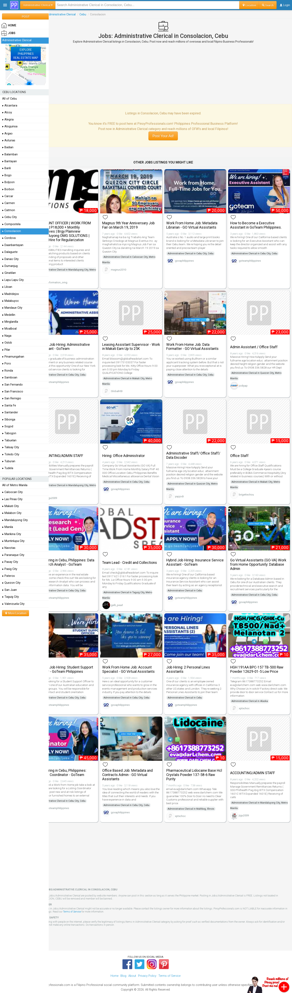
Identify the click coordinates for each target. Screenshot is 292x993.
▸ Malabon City (11, 513)
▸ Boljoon (8, 182)
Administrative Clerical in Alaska (253, 692)
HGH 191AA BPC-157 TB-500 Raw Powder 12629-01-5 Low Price (260, 660)
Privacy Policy (147, 964)
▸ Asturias (8, 140)
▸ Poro (6, 363)
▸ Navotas (8, 548)
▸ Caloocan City (12, 492)
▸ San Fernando (12, 384)
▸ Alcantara (9, 105)
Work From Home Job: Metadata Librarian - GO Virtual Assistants (198, 222)
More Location (15, 613)
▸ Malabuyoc (10, 301)
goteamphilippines (254, 261)
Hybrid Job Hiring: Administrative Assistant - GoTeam (78, 341)
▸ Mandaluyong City (15, 520)
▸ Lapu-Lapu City (13, 280)
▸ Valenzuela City (13, 604)
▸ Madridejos (10, 294)
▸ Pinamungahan (13, 356)
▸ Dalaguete (10, 252)
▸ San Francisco (12, 391)
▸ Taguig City (10, 597)
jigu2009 (66, 490)
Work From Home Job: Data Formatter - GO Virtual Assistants (199, 341)
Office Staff (243, 448)
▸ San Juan (9, 590)
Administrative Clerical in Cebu (192, 585)
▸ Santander (10, 412)
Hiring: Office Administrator (134, 448)
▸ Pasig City (9, 569)
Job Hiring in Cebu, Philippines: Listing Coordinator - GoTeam (77, 761)
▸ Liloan (7, 287)
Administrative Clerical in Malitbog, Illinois (198, 797)
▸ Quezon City (11, 583)
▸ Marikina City (11, 534)
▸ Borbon (8, 189)
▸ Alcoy (7, 112)
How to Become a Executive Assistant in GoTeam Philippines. (259, 222)
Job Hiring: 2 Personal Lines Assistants (195, 660)
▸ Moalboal (9, 328)
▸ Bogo (7, 175)
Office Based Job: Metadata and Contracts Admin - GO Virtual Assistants (138, 763)
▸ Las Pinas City (12, 499)
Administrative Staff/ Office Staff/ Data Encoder (200, 448)
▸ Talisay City (10, 447)
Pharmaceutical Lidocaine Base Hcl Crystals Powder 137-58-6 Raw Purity (198, 763)
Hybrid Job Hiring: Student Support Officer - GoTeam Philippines (73, 662)
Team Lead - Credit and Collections (131, 554)
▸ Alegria (8, 119)
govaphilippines (191, 258)
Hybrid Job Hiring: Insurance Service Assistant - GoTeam (195, 554)
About (132, 964)
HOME (8, 25)
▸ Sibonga (8, 419)
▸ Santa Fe (9, 405)
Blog (123, 964)
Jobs (54, 14)
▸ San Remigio (11, 398)
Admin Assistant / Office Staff (257, 342)
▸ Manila (7, 527)
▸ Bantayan (9, 161)
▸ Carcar (7, 196)
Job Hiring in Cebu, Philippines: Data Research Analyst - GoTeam (78, 554)
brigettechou (250, 490)
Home (114, 964)
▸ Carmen (8, 203)
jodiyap (247, 384)
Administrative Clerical (75, 14)
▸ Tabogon (9, 433)
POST (25, 16)
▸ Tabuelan (9, 440)
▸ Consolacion (11, 231)
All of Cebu (9, 98)
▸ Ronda (7, 370)
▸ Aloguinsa (9, 126)
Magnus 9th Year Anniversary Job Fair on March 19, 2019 (139, 222)
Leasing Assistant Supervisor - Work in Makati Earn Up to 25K (137, 341)
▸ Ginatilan (9, 273)
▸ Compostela (11, 224)
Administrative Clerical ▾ (38, 4)
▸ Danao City (10, 259)
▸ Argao (7, 133)
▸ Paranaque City (13, 555)
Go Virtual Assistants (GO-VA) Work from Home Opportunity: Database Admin (257, 556)
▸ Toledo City (10, 454)
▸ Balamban (10, 154)
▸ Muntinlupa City (13, 541)
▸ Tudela (7, 468)
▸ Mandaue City (12, 308)
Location (249, 5)
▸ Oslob (7, 342)
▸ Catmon (8, 210)
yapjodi (186, 492)
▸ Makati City (10, 506)
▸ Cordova (9, 238)
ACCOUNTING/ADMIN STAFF (75, 448)
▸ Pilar (6, 349)
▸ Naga (6, 335)
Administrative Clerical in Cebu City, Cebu (198, 250)
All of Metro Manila (14, 485)
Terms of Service (102, 900)
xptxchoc (248, 699)
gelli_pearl (128, 598)
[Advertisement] (170, 73)
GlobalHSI (127, 386)
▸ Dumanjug (10, 266)
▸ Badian (7, 147)
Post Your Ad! (170, 136)
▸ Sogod (7, 426)
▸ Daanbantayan (12, 245)
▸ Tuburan (8, 461)
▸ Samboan (9, 377)
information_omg (71, 279)
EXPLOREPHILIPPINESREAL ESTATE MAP (25, 53)
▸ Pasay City (10, 562)
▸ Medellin (8, 315)
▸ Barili (6, 168)
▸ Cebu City (9, 217)
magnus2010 (129, 267)
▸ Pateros (8, 576)
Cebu (97, 14)
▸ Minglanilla (10, 321)
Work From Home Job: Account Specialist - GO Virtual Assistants (139, 660)
